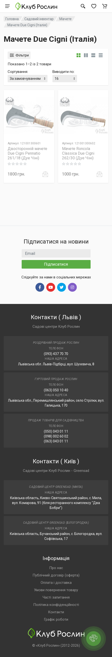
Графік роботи (56, 619)
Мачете (65, 19)
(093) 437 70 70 (56, 354)
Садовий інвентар (39, 19)
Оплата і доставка (56, 582)
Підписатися (56, 264)
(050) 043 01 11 (56, 431)
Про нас (56, 568)
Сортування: (18, 71)
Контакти (56, 612)
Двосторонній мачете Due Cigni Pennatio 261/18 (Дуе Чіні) (27, 153)
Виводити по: (63, 71)
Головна (12, 19)
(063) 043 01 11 (56, 441)
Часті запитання (56, 597)
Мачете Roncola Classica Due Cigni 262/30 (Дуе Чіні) (78, 153)
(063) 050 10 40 (56, 390)
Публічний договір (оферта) (56, 575)
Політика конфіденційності (56, 604)
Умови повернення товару (56, 590)
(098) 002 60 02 (56, 436)
